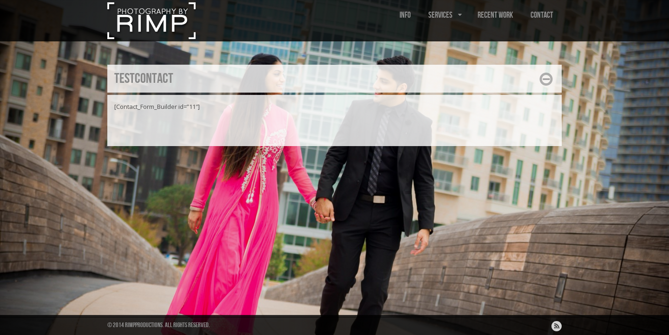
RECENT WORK (495, 15)
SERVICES (446, 15)
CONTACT (542, 15)
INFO (405, 15)
